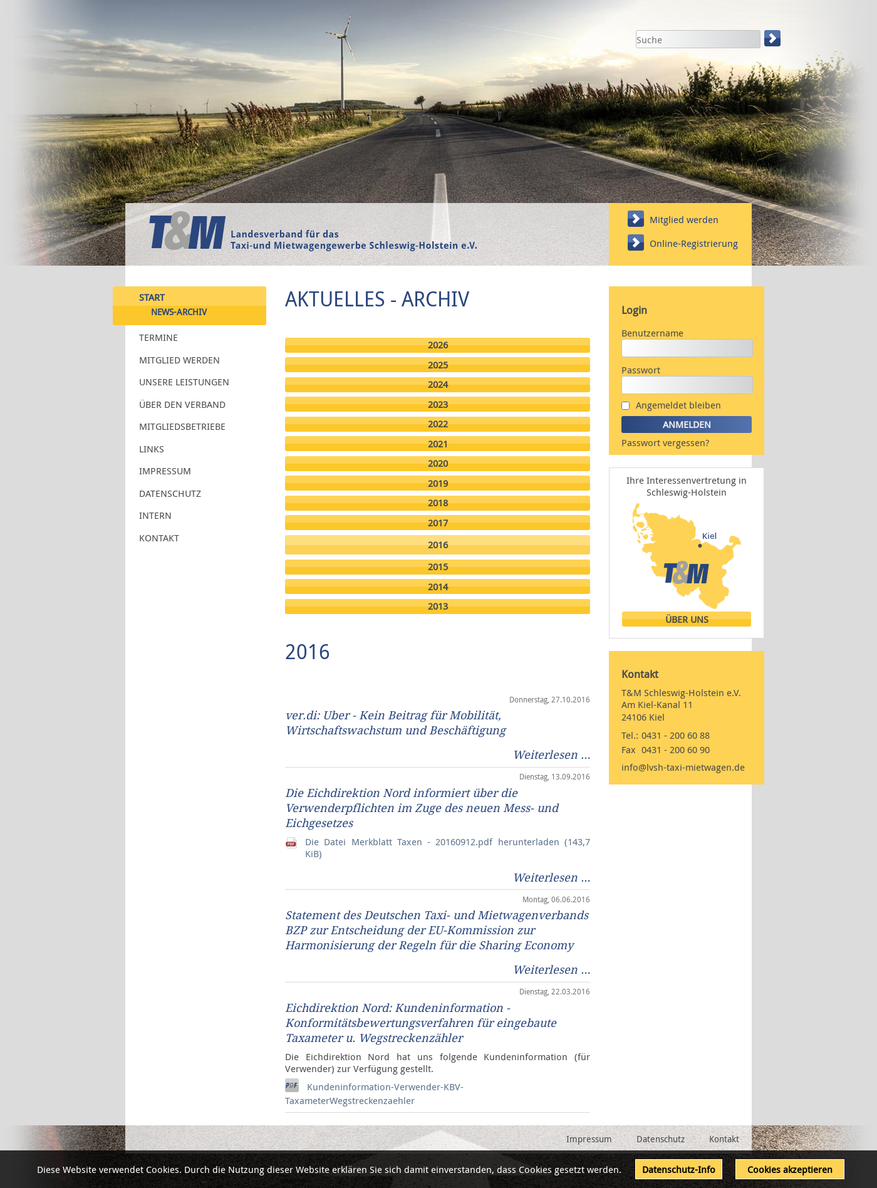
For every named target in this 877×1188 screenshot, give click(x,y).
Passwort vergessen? (665, 442)
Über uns (686, 619)
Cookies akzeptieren (790, 1169)
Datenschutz (170, 492)
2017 (438, 523)
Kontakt (159, 537)
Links (151, 448)
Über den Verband (182, 403)
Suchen (773, 38)
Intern (155, 515)
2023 (438, 404)
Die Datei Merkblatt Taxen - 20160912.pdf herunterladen (447, 847)
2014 (438, 586)
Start (152, 296)
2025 (438, 365)
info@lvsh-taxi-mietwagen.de (683, 767)
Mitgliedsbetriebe (182, 426)
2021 (438, 444)
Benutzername (652, 332)
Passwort (640, 369)
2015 (438, 566)
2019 (438, 483)
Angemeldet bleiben (678, 405)
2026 (438, 345)
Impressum (165, 470)
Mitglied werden (684, 219)
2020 (438, 463)
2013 (438, 606)
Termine (158, 337)
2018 (438, 503)
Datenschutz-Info (678, 1169)
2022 (438, 424)
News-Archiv (179, 312)
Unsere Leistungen (184, 381)
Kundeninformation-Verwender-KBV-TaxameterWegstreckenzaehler (374, 1093)
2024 (438, 384)
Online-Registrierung (694, 243)
